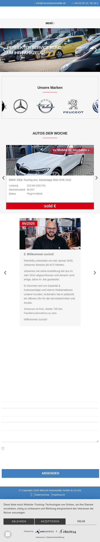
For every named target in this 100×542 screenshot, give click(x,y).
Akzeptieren (50, 521)
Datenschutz (42, 494)
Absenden (50, 473)
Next (95, 50)
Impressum (58, 494)
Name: (6, 398)
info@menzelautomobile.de (50, 3)
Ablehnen (19, 521)
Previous (5, 50)
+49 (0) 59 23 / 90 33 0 (85, 3)
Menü (50, 23)
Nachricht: (9, 426)
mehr (81, 521)
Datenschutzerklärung (37, 446)
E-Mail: (7, 412)
